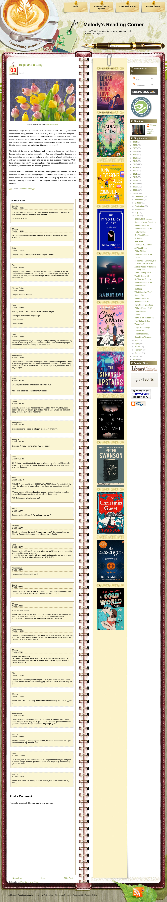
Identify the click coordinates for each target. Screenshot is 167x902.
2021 (135, 151)
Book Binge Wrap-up (142, 337)
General (30, 189)
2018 (135, 161)
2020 (135, 155)
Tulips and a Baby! (31, 64)
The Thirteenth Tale (142, 321)
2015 (135, 171)
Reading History (153, 6)
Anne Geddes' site (51, 124)
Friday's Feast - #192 (143, 308)
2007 (135, 356)
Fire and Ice (139, 331)
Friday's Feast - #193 (143, 282)
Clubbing (138, 289)
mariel (14, 401)
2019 (135, 158)
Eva (13, 265)
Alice (14, 478)
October (138, 203)
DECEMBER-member (143, 219)
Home (75, 6)
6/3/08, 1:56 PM (18, 307)
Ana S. (15, 509)
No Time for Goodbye (143, 279)
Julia (14, 248)
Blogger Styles (91, 895)
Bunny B (15, 440)
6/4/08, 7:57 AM (18, 587)
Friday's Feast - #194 (143, 254)
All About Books (140, 248)
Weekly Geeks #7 (141, 298)
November (139, 200)
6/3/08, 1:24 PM (18, 290)
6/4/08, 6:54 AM (18, 570)
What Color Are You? (142, 292)
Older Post (68, 878)
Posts (136, 79)
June (137, 216)
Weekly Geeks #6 (141, 302)
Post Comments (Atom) (29, 882)
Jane (14, 545)
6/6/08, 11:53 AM (18, 696)
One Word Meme (141, 235)
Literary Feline (18, 288)
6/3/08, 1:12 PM (18, 267)
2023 (135, 145)
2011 (135, 184)
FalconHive (48, 895)
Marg (14, 378)
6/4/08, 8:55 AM (18, 606)
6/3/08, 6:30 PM (18, 381)
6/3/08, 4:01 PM (18, 336)
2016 (135, 168)
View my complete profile (150, 131)
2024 (135, 142)
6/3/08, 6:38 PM (18, 404)
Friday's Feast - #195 (143, 229)
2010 (135, 187)
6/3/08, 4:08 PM (18, 358)
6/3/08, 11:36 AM (18, 208)
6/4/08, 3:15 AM (18, 547)
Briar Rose (138, 241)
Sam (14, 334)
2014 (135, 174)
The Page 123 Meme (143, 245)
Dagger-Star (139, 295)
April (137, 343)
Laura (14, 585)
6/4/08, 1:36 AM (18, 528)
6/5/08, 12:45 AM (18, 631)
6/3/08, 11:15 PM (18, 480)
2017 (135, 164)
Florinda (15, 526)
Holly (14, 305)
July (137, 213)
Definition (138, 238)
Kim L (14, 673)
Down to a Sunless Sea (143, 318)
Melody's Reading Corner (114, 24)
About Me (22, 189)
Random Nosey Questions (145, 222)
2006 (135, 360)
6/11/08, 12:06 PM (18, 755)
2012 (135, 180)
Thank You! (139, 324)
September (139, 206)
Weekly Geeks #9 (141, 225)
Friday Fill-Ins (139, 232)
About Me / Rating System (101, 7)
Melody (15, 229)
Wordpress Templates (63, 895)
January (138, 353)
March (138, 347)
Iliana (14, 753)
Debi (14, 457)
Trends (137, 315)
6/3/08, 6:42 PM (18, 425)
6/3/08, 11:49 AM (18, 231)
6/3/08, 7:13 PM (18, 442)
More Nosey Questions (143, 305)
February (139, 350)
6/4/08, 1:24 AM (18, 511)
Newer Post (17, 878)
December (139, 196)
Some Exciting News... (143, 273)
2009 (135, 190)
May (137, 340)
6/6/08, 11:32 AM (18, 675)
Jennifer (15, 206)
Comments (138, 86)
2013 (135, 177)
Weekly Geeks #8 (141, 276)
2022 (135, 148)
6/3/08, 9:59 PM (18, 459)
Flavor (137, 258)
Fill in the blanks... (141, 334)
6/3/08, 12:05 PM (18, 250)
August (138, 209)
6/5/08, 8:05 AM (18, 652)
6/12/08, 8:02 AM (18, 777)
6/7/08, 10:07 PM (18, 715)
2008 (135, 193)
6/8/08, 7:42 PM (18, 736)
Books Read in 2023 (127, 6)
